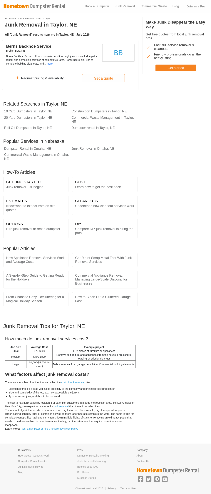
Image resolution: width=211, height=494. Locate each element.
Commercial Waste (153, 6)
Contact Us (142, 461)
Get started (176, 68)
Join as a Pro (196, 6)
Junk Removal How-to (30, 466)
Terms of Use (127, 488)
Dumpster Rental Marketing (93, 455)
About (139, 455)
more (50, 63)
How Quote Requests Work (33, 455)
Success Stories (86, 477)
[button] (140, 479)
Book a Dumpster (97, 6)
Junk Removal (125, 6)
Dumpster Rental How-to (32, 461)
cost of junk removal (73, 382)
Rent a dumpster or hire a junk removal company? (49, 428)
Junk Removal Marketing (91, 461)
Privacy (112, 488)
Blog (176, 6)
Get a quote (103, 78)
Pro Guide (83, 472)
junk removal (61, 406)
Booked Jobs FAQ (87, 466)
